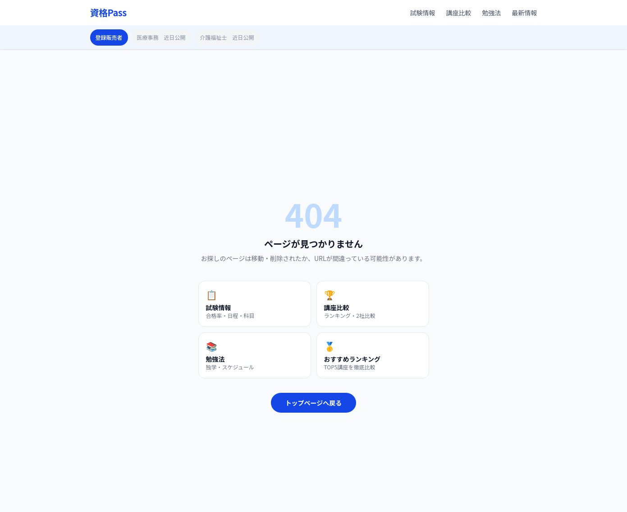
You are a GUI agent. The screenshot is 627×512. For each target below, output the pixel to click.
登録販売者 (109, 37)
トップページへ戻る (313, 402)
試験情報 (422, 12)
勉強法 (491, 12)
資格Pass (108, 12)
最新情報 (524, 12)
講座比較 (458, 12)
